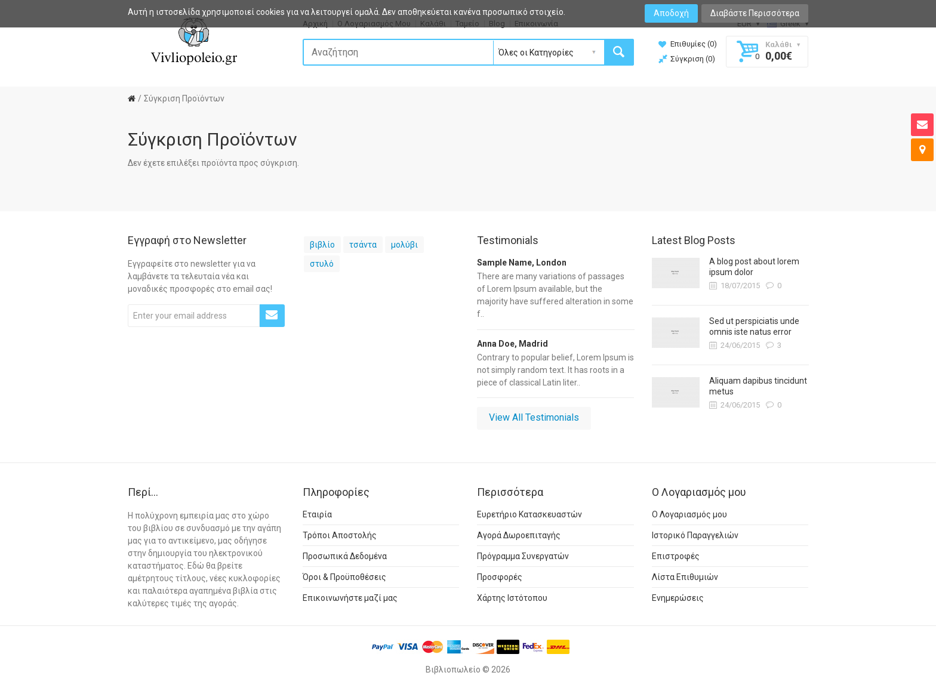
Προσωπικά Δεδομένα (345, 556)
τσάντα (363, 244)
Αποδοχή (671, 13)
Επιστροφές (676, 556)
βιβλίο (322, 244)
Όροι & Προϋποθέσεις (344, 577)
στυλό (322, 264)
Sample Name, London (521, 262)
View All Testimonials (534, 417)
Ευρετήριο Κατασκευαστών (529, 514)
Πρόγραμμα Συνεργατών (523, 556)
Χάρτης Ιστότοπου (512, 598)
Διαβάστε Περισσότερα (754, 13)
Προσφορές (499, 577)
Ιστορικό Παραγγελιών (695, 535)
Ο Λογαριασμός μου (689, 514)
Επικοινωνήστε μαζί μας (350, 598)
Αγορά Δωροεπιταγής (519, 535)
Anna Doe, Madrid (512, 343)
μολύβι (404, 244)
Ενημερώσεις (678, 598)
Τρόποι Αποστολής (340, 535)
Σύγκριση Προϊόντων (184, 98)
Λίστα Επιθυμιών (685, 577)
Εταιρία (317, 514)
